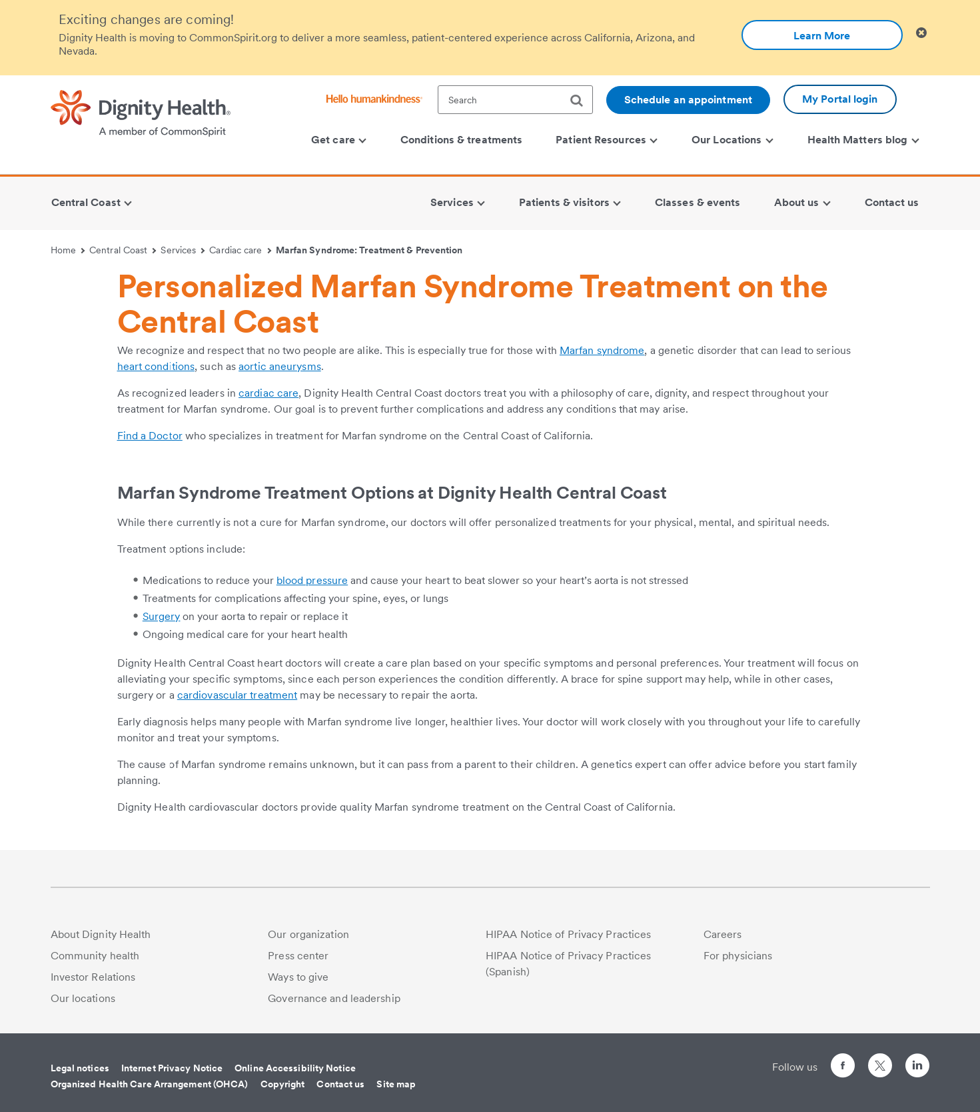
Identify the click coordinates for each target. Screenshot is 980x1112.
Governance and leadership (334, 998)
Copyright (282, 1084)
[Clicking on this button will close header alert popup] (921, 33)
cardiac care (268, 393)
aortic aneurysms (280, 366)
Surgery (162, 616)
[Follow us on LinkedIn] (917, 1067)
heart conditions (156, 366)
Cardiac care (240, 250)
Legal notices (80, 1068)
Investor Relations (93, 977)
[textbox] (515, 99)
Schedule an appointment (688, 99)
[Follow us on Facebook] (843, 1067)
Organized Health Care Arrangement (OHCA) (149, 1084)
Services (183, 250)
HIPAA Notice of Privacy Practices (568, 934)
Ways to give (298, 977)
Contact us (340, 1084)
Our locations (83, 998)
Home (68, 250)
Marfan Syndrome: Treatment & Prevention (369, 250)
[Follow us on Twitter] (880, 1059)
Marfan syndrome (602, 350)
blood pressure (312, 580)
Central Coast (123, 250)
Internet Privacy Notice (172, 1068)
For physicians (738, 955)
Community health (95, 955)
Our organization (308, 934)
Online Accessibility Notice (295, 1068)
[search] (581, 101)
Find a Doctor (150, 435)
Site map (396, 1084)
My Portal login (840, 99)
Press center (298, 955)
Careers (723, 934)
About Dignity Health (101, 934)
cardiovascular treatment (237, 695)
